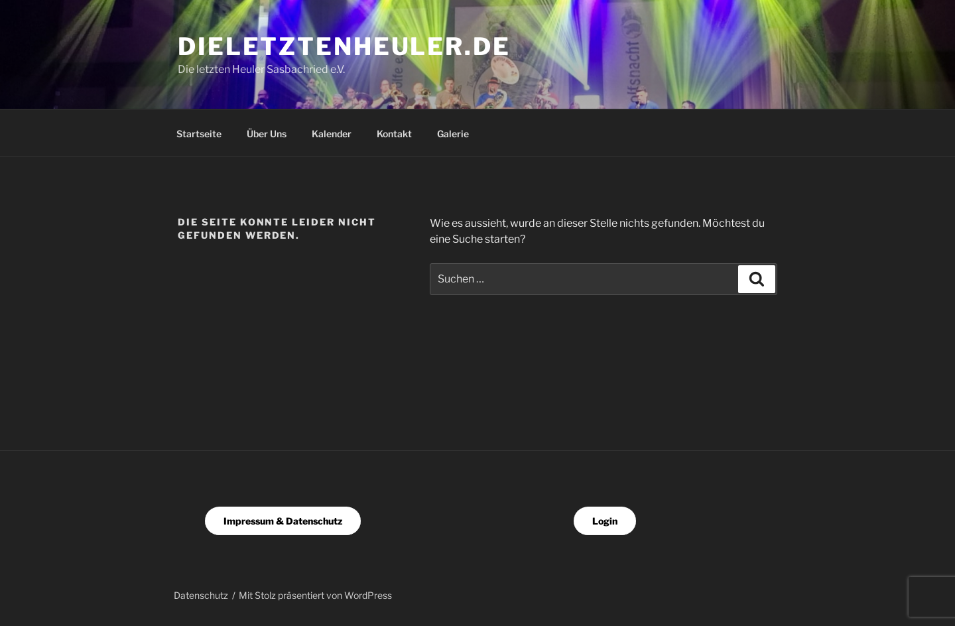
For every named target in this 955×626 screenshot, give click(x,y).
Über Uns (266, 133)
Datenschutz (201, 595)
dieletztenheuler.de (344, 46)
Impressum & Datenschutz (282, 521)
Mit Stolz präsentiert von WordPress (315, 595)
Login (604, 521)
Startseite (199, 133)
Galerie (453, 133)
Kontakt (394, 133)
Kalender (331, 133)
